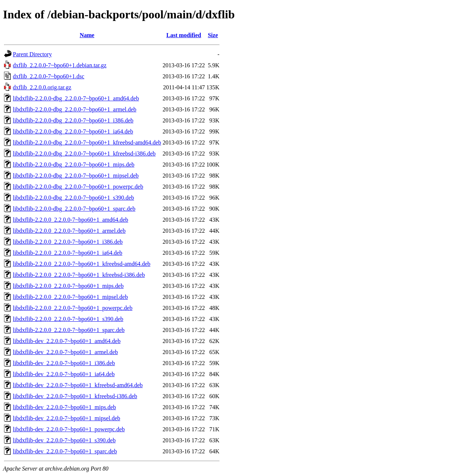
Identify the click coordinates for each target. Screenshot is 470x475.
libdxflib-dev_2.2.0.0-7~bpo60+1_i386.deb (64, 363)
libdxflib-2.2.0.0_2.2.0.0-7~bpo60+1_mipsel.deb (70, 297)
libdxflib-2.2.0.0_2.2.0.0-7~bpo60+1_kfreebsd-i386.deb (79, 275)
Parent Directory (32, 54)
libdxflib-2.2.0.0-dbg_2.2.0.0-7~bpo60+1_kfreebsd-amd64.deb (87, 142)
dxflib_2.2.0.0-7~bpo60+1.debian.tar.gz (59, 65)
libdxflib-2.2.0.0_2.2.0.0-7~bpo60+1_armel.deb (69, 231)
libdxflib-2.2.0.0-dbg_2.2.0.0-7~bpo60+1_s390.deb (73, 197)
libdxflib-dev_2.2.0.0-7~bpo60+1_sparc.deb (65, 451)
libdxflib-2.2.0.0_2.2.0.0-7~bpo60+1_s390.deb (68, 319)
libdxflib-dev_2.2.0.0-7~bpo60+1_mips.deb (64, 407)
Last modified (183, 35)
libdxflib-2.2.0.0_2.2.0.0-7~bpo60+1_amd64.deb (70, 220)
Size (213, 35)
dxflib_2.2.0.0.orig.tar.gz (42, 87)
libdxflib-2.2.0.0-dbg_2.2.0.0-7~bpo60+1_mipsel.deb (76, 175)
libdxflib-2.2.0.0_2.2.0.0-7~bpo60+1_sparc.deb (68, 330)
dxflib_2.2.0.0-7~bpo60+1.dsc (48, 76)
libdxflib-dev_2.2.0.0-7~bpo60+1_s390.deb (64, 440)
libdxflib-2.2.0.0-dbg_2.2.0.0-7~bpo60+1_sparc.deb (74, 209)
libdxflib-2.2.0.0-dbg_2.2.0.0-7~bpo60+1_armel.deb (74, 109)
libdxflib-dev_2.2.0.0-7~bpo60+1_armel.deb (65, 352)
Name (87, 35)
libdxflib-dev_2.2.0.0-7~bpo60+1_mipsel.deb (66, 418)
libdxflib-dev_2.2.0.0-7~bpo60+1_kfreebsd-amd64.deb (78, 385)
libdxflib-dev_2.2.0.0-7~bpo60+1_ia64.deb (64, 374)
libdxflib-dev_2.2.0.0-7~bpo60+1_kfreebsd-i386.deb (75, 396)
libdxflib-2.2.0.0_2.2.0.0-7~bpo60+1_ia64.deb (67, 253)
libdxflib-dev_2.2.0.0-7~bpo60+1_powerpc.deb (69, 429)
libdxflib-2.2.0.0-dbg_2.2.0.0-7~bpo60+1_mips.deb (73, 164)
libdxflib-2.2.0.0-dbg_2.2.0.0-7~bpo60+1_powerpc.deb (78, 186)
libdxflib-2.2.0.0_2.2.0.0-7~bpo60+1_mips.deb (68, 286)
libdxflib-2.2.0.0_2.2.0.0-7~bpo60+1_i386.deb (68, 242)
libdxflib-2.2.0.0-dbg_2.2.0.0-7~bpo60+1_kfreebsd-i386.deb (84, 153)
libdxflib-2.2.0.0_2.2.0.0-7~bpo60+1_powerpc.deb (73, 308)
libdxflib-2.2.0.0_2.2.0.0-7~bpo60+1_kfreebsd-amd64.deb (82, 264)
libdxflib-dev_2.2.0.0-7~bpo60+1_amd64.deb (66, 341)
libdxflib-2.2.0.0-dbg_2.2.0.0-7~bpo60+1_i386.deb (73, 120)
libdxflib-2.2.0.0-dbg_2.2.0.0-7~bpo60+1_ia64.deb (73, 131)
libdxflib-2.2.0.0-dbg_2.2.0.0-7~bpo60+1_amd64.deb (76, 98)
